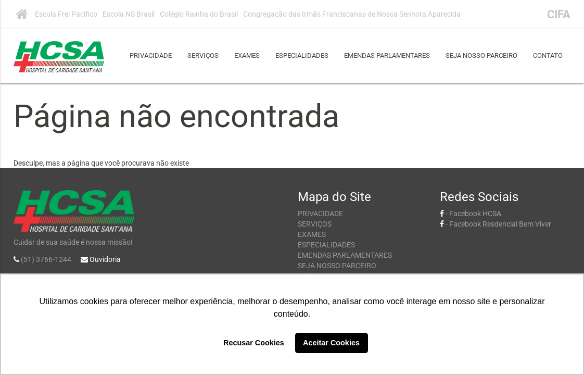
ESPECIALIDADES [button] (301, 55)
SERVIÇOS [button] (203, 55)
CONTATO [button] (548, 55)
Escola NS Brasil (129, 14)
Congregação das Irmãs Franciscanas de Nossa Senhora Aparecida (352, 14)
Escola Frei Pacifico (66, 14)
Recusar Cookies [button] (253, 343)
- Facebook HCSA (470, 213)
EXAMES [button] (247, 55)
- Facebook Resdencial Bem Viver (495, 224)
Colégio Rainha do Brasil (199, 14)
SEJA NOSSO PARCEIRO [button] (481, 55)
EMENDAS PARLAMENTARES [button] (387, 55)
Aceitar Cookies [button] (331, 343)
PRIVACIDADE (151, 55)
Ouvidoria (105, 259)
